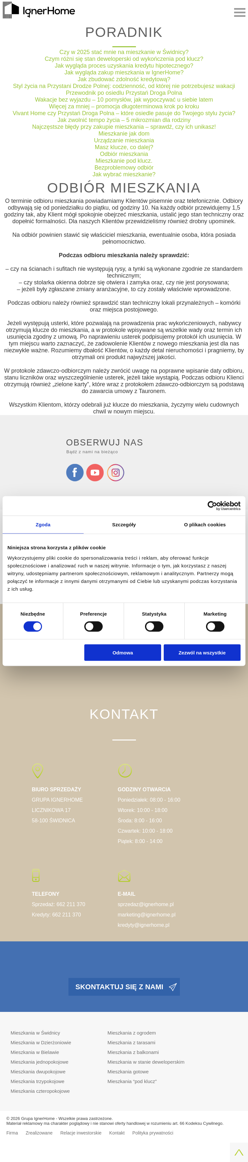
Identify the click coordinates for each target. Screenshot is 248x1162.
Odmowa (122, 652)
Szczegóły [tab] (124, 524)
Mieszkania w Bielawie (35, 1052)
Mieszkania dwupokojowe (38, 1071)
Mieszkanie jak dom (124, 133)
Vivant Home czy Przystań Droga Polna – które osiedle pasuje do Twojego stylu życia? (124, 113)
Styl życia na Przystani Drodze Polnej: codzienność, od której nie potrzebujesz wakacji (124, 86)
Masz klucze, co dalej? (124, 147)
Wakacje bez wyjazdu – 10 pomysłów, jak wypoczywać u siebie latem (124, 99)
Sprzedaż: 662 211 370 (58, 904)
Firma (12, 1132)
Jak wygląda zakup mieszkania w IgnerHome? (123, 72)
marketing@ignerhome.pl (147, 914)
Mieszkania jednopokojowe (39, 1062)
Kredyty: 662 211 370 (56, 914)
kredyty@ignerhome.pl (144, 925)
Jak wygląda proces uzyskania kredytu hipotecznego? (124, 65)
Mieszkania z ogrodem (132, 1033)
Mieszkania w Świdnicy (35, 1033)
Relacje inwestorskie (81, 1132)
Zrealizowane (39, 1132)
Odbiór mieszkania (124, 154)
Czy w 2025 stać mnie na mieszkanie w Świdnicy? (124, 52)
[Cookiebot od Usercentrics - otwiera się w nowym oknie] (212, 506)
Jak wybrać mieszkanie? (123, 174)
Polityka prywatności (152, 1132)
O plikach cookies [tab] (205, 524)
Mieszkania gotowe (128, 1071)
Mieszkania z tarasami (131, 1042)
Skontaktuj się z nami (119, 987)
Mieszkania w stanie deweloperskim (146, 1062)
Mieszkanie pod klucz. (124, 161)
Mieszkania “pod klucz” (132, 1081)
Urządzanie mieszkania (124, 140)
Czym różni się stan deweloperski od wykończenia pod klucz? (124, 59)
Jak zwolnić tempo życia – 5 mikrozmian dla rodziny (124, 120)
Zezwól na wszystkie (202, 652)
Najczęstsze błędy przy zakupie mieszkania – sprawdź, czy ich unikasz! (124, 127)
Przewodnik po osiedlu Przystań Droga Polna (124, 93)
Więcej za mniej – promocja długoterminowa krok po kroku (124, 106)
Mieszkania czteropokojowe (40, 1091)
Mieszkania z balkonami (133, 1052)
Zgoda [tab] (43, 524)
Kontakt (116, 1132)
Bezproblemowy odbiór (123, 167)
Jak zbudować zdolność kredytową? (124, 79)
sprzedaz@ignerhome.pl (146, 904)
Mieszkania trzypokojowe (38, 1081)
